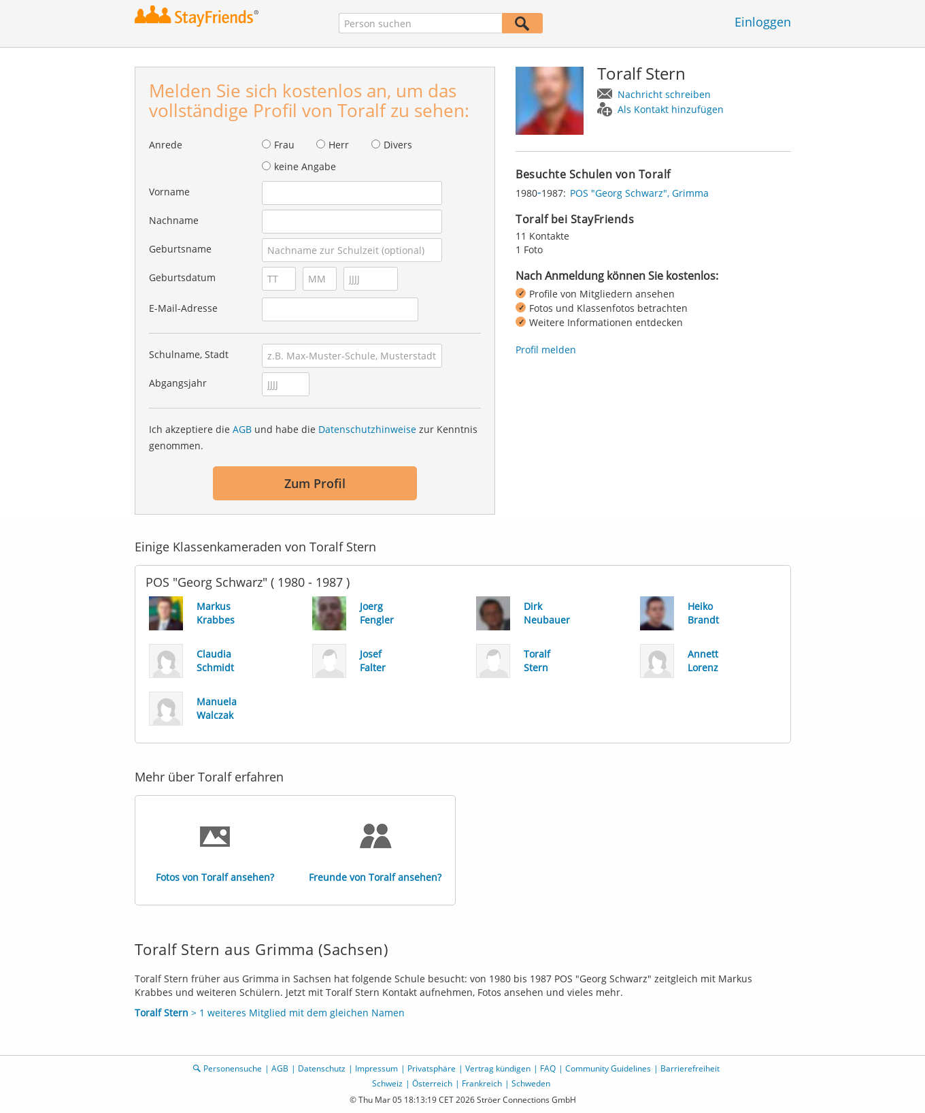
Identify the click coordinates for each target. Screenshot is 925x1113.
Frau (284, 144)
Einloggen (763, 22)
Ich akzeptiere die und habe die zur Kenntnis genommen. (313, 437)
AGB (242, 429)
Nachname (174, 220)
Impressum (376, 1068)
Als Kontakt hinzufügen (671, 109)
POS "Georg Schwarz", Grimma (639, 193)
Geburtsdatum (182, 277)
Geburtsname (180, 248)
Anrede (165, 144)
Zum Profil (315, 483)
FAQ (548, 1068)
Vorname (169, 191)
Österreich (432, 1083)
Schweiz (387, 1083)
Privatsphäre (431, 1068)
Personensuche (232, 1068)
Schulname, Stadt (189, 354)
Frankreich (482, 1083)
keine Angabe (305, 166)
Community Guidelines (608, 1068)
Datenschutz (322, 1068)
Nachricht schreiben (664, 94)
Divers (398, 144)
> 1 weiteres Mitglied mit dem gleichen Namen (270, 1012)
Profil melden (546, 349)
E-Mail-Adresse (183, 308)
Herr (339, 144)
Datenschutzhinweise (367, 429)
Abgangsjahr (178, 382)
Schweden (530, 1083)
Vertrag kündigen (498, 1068)
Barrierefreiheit (690, 1068)
